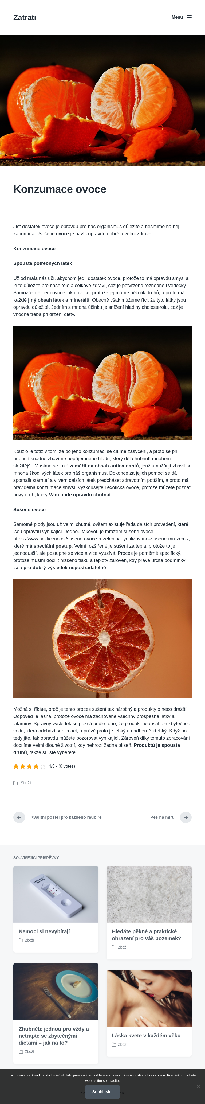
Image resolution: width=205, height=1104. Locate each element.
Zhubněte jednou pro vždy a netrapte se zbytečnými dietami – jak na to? (54, 1063)
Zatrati (24, 17)
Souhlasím (102, 1091)
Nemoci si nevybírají (44, 958)
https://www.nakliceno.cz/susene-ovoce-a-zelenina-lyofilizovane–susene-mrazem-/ (100, 538)
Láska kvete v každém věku (146, 1063)
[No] (198, 1086)
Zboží (25, 783)
